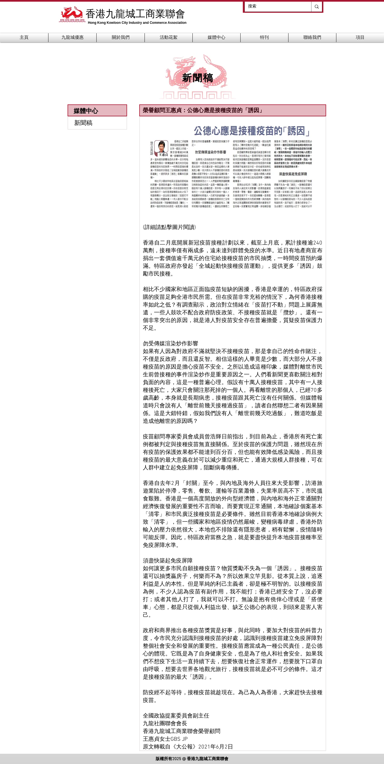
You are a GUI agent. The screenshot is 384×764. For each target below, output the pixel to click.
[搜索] (274, 6)
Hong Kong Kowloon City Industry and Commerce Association (137, 23)
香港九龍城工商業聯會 (135, 13)
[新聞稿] (97, 123)
